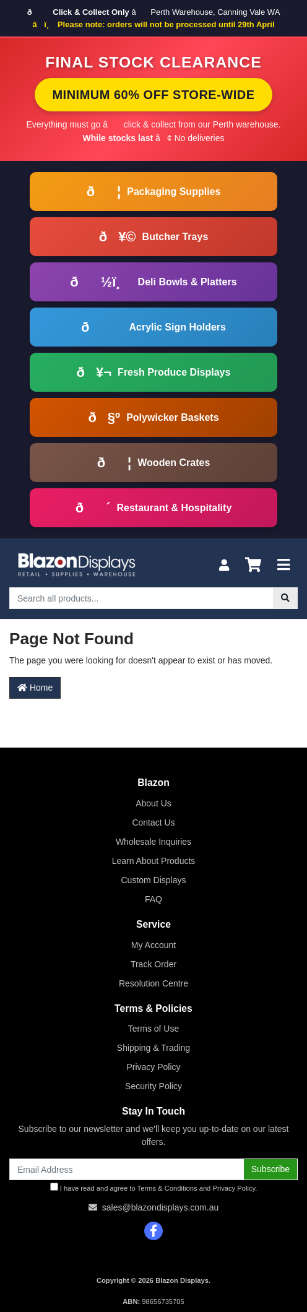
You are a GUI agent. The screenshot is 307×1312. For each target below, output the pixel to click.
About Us (153, 803)
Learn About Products (154, 861)
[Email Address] (126, 1169)
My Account (153, 945)
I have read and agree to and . (153, 1187)
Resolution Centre (153, 983)
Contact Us (153, 822)
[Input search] (141, 598)
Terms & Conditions (167, 1188)
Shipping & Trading (153, 1048)
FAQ (153, 899)
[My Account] (224, 565)
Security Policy (153, 1086)
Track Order (153, 964)
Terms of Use (153, 1029)
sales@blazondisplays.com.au (160, 1207)
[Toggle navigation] (283, 565)
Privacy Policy (153, 1067)
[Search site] (285, 598)
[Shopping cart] (253, 565)
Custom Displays (153, 880)
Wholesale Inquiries (153, 842)
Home (35, 688)
